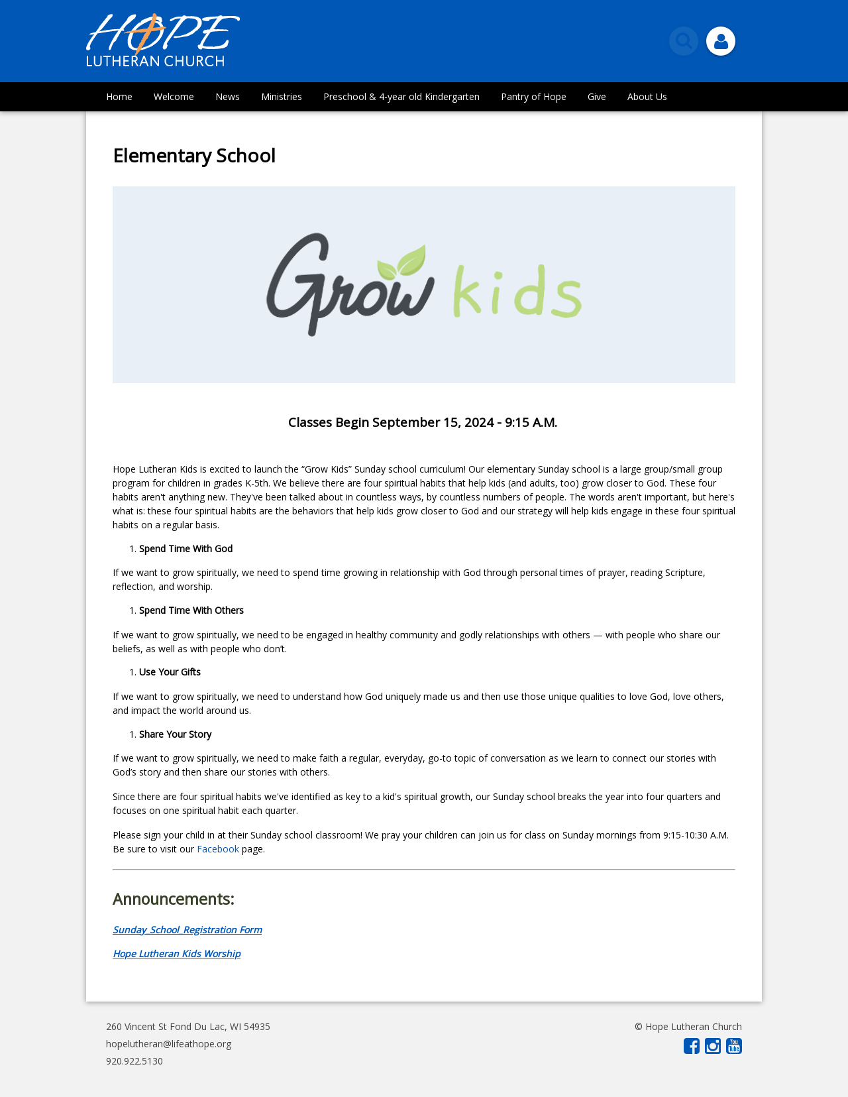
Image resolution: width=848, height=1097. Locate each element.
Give (597, 96)
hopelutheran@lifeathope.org (168, 1043)
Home (119, 96)
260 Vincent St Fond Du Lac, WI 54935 (188, 1026)
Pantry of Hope (533, 96)
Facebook (219, 848)
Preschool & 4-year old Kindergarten (401, 96)
